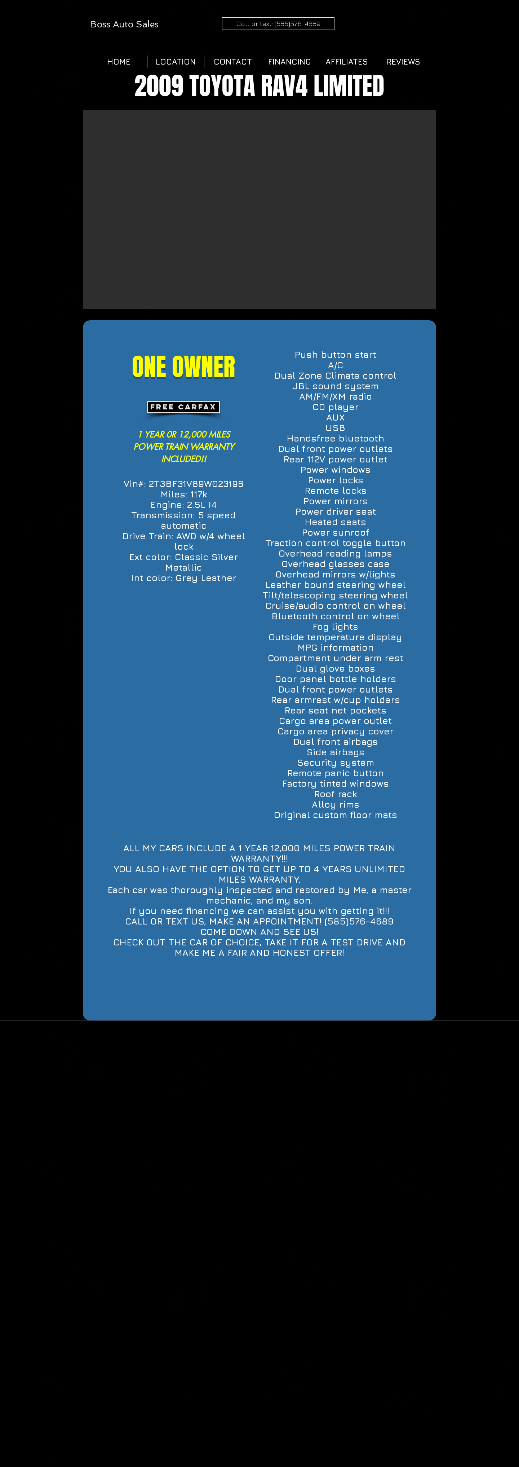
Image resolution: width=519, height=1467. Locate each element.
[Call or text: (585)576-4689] (278, 23)
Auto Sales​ (136, 24)
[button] (259, 209)
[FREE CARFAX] (183, 407)
